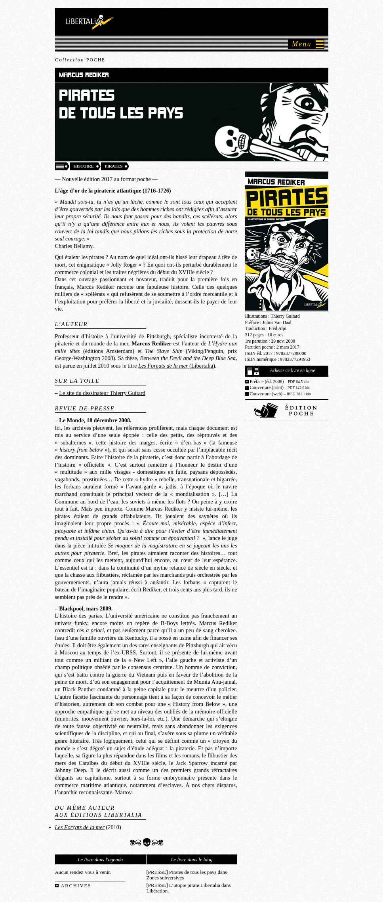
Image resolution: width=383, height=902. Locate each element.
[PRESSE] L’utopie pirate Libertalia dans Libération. (189, 888)
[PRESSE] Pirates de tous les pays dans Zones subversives (187, 875)
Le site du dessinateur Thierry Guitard (102, 393)
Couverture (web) (280, 394)
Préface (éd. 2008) (279, 381)
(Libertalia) (176, 365)
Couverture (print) (280, 387)
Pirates (113, 166)
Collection (80, 60)
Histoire (84, 166)
